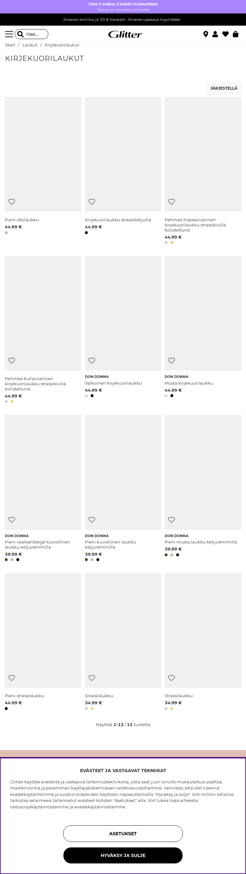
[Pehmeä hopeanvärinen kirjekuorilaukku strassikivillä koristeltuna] (203, 172)
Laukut (29, 45)
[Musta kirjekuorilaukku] (203, 330)
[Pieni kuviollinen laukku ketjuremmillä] (123, 489)
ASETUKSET (123, 834)
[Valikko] (10, 34)
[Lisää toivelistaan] (12, 202)
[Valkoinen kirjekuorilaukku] (123, 330)
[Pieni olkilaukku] (43, 172)
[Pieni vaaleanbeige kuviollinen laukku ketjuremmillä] (43, 489)
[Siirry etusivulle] (123, 34)
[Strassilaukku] (123, 643)
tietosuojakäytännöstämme (39, 806)
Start (10, 45)
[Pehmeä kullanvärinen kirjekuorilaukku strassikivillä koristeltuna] (43, 330)
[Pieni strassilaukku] (43, 643)
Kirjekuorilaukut (62, 45)
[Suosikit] (227, 34)
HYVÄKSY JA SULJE (123, 855)
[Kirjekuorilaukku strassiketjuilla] (123, 172)
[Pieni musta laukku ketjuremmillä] (203, 489)
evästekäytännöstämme (99, 806)
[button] (217, 34)
